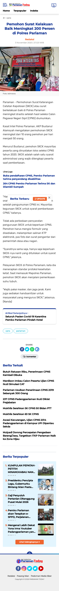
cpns (8, 331)
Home (6, 10)
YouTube (43, 570)
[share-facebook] (22, 349)
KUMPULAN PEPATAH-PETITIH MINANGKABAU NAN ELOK (21, 469)
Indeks (34, 10)
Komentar (29, 356)
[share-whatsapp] (32, 349)
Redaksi (11, 576)
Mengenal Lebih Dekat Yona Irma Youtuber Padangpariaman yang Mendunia (21, 528)
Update (40, 199)
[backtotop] (29, 554)
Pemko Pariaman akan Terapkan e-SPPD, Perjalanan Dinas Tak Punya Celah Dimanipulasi (21, 514)
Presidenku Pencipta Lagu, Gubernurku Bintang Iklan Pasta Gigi (20, 484)
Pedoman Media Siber (41, 576)
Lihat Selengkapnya (29, 542)
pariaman (20, 331)
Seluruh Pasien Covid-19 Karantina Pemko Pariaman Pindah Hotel (25, 318)
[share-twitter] (27, 349)
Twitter (31, 570)
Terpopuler (20, 10)
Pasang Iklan (23, 576)
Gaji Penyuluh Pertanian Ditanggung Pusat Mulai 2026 (21, 499)
